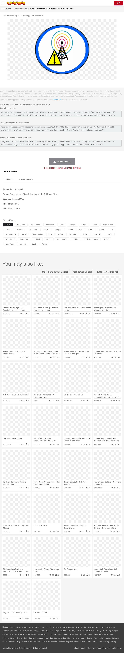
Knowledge (75, 638)
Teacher (19, 638)
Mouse (105, 631)
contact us (57, 100)
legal (24, 234)
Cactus (31, 627)
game (91, 230)
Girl (81, 634)
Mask (12, 634)
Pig (110, 631)
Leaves (24, 627)
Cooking (106, 642)
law (61, 225)
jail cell (37, 239)
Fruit (43, 642)
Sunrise (83, 627)
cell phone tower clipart (55, 272)
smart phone (38, 234)
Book (25, 638)
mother (33, 634)
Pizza (88, 642)
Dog (47, 631)
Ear (55, 634)
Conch (37, 627)
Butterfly (26, 631)
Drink (30, 642)
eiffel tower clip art (107, 272)
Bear (15, 631)
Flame (52, 627)
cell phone (35, 225)
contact (72, 225)
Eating (94, 642)
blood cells (10, 239)
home (72, 634)
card (34, 244)
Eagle (57, 631)
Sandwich (54, 642)
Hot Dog (113, 642)
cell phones (61, 239)
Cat (31, 631)
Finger (106, 634)
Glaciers (58, 627)
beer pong (10, 244)
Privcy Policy (91, 648)
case (85, 234)
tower (84, 225)
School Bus (62, 638)
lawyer (109, 234)
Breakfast (12, 642)
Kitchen (76, 642)
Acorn (12, 627)
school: (5, 638)
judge (48, 239)
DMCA (107, 648)
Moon (78, 627)
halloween (73, 234)
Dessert (24, 642)
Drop (113, 627)
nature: (5, 627)
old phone (33, 230)
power (101, 230)
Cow (42, 631)
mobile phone (11, 234)
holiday (75, 239)
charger (58, 230)
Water (97, 627)
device (19, 230)
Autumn (18, 627)
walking (65, 634)
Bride (22, 634)
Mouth (96, 634)
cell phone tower (91, 239)
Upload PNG (117, 648)
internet (70, 230)
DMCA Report (10, 172)
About (76, 648)
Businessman (42, 634)
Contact (100, 648)
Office (101, 638)
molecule (96, 234)
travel (8, 225)
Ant (11, 631)
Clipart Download (20, 8)
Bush (102, 627)
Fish (69, 631)
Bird (20, 631)
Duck (51, 631)
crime (106, 239)
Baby (17, 634)
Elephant (63, 631)
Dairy (18, 642)
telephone (50, 225)
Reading (40, 638)
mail (80, 230)
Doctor (50, 634)
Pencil (47, 638)
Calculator (115, 638)
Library (83, 638)
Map (68, 638)
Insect (88, 631)
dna (50, 234)
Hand (111, 634)
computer (24, 239)
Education (53, 638)
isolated (23, 244)
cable (60, 234)
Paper (96, 638)
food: (4, 642)
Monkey (98, 631)
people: (5, 634)
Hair (76, 634)
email (95, 225)
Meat (48, 642)
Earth (42, 627)
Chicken (36, 631)
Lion (92, 631)
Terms (83, 648)
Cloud (108, 627)
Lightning (71, 627)
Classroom (32, 638)
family (27, 634)
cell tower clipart (82, 272)
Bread (100, 642)
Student (12, 638)
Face (101, 634)
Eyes (59, 634)
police (44, 244)
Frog (73, 631)
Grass (65, 627)
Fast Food (36, 642)
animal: (5, 631)
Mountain (91, 627)
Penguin (115, 631)
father (90, 634)
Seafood (62, 642)
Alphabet (107, 638)
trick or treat (108, 225)
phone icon (20, 225)
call (111, 230)
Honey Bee (80, 631)
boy (85, 634)
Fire (47, 627)
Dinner (83, 642)
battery (8, 230)
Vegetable (69, 642)
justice (45, 230)
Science (89, 638)
